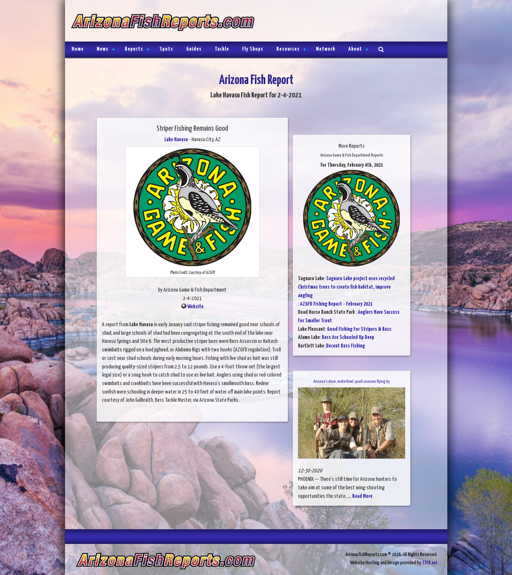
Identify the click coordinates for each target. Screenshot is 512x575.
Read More (362, 496)
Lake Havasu (176, 140)
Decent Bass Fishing (345, 346)
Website (195, 307)
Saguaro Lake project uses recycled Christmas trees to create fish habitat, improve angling (346, 287)
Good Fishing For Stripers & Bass (359, 329)
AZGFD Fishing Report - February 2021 (339, 304)
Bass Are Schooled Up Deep (348, 337)
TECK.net (430, 562)
